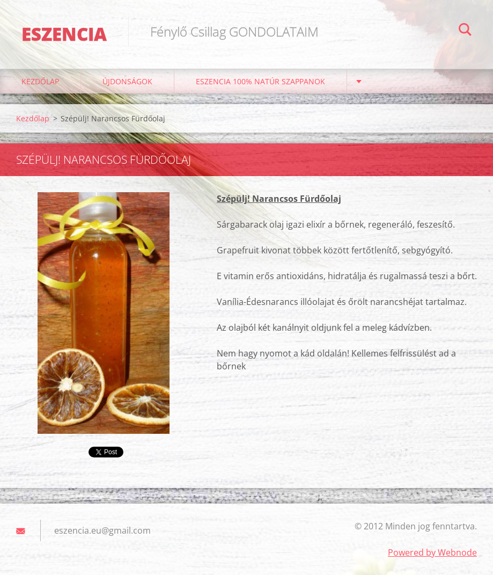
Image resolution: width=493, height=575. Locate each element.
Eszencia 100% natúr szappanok (260, 81)
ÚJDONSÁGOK (127, 81)
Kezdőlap (40, 81)
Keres (465, 31)
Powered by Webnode (432, 552)
